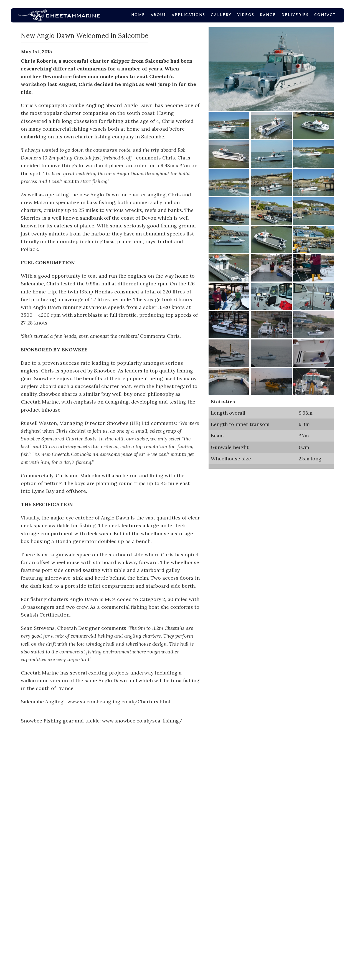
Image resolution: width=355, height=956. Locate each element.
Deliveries (295, 15)
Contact (325, 15)
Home (138, 15)
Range (268, 15)
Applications (188, 15)
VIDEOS (245, 15)
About (158, 15)
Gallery (221, 15)
